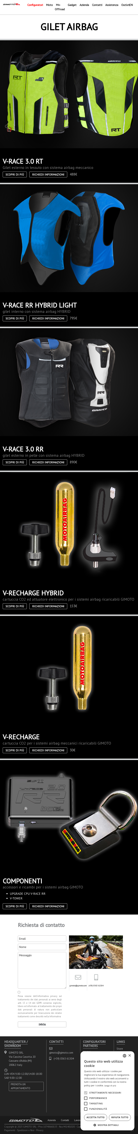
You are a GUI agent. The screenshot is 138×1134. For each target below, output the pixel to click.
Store (120, 1048)
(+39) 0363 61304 (96, 985)
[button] (107, 1125)
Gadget (72, 5)
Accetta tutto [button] (96, 1117)
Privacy (39, 1130)
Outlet (125, 5)
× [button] (129, 1055)
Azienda (84, 5)
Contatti (97, 5)
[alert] (107, 1090)
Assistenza (111, 5)
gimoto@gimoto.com (78, 985)
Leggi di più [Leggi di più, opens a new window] (110, 1085)
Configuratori (35, 5)
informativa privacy (47, 996)
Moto (49, 5)
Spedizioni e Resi (25, 1130)
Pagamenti (9, 1130)
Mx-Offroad (60, 7)
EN (131, 5)
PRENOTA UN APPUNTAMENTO (20, 1086)
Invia (42, 1024)
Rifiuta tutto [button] (119, 1117)
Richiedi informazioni (48, 174)
